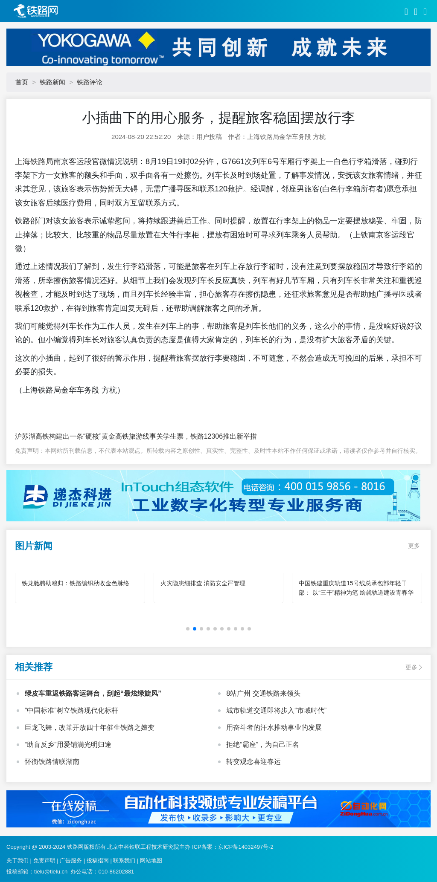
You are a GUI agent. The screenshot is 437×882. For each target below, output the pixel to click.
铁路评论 (89, 82)
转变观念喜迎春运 (253, 761)
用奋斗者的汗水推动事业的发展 (274, 727)
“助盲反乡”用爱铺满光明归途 (68, 744)
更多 (414, 545)
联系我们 (124, 860)
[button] (187, 628)
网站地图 (151, 860)
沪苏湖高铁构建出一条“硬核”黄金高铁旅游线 (82, 436)
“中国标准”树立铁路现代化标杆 (71, 710)
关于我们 (17, 860)
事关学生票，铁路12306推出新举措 (203, 436)
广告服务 (71, 860)
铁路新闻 (52, 82)
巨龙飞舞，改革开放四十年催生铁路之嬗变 (89, 727)
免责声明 (44, 860)
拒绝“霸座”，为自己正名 (262, 744)
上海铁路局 (34, 161)
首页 (21, 82)
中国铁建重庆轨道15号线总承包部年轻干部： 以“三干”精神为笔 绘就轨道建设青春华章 (356, 592)
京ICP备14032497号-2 (246, 847)
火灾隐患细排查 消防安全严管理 (203, 583)
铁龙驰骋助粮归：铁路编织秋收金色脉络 (75, 583)
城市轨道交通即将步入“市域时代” (276, 710)
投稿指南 (98, 860)
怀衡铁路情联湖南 (52, 761)
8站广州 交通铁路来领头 (263, 693)
